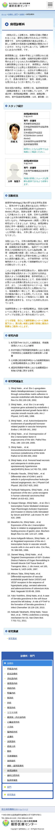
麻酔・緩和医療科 (15, 766)
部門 (9, 787)
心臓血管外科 (13, 722)
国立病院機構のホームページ (14, 809)
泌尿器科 (11, 741)
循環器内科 (12, 683)
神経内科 (11, 688)
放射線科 (11, 761)
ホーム (3, 14)
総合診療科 (12, 674)
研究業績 (13, 638)
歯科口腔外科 (13, 775)
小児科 (10, 727)
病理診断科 (12, 770)
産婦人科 (11, 746)
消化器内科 (12, 678)
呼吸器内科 (12, 669)
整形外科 (11, 707)
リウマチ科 (12, 712)
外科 (9, 703)
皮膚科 (10, 736)
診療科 (22, 14)
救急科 (10, 698)
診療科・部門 (13, 14)
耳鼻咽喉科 (12, 756)
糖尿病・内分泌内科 (16, 717)
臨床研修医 (12, 780)
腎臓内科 (11, 693)
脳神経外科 (12, 732)
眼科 (9, 751)
